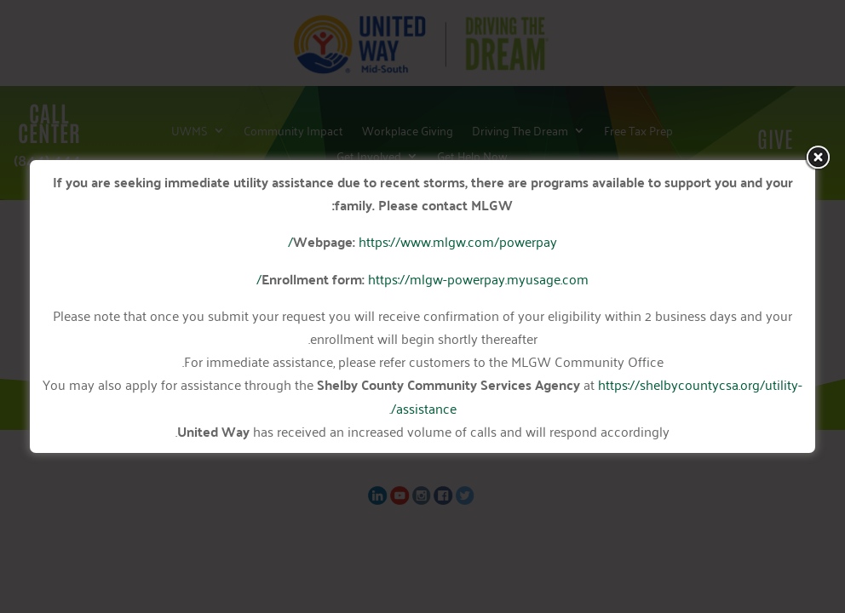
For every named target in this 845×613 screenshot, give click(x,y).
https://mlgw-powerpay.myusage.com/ (422, 278)
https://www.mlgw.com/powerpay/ (422, 241)
